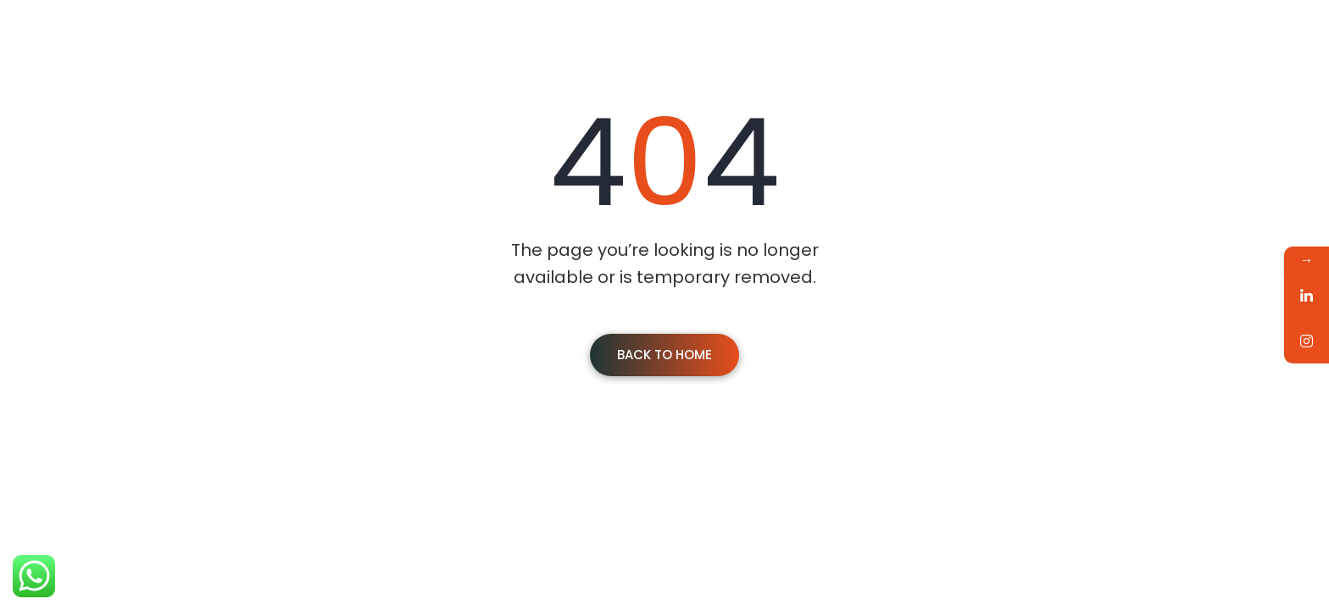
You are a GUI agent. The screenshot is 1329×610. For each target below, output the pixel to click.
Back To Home (664, 354)
